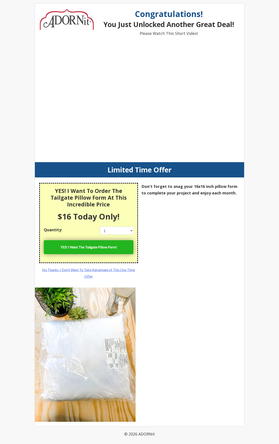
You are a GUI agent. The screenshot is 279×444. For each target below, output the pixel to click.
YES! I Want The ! (88, 247)
